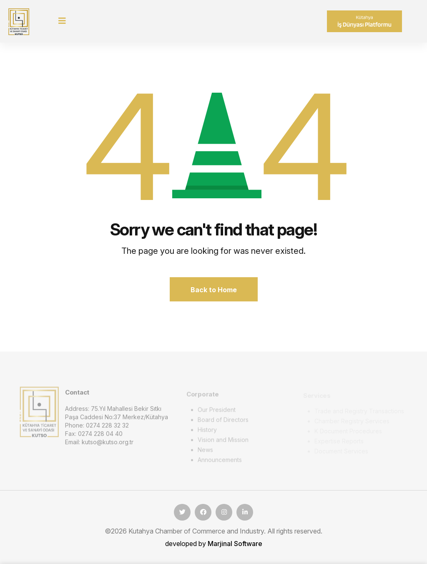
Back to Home (214, 290)
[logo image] (39, 414)
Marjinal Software (235, 543)
